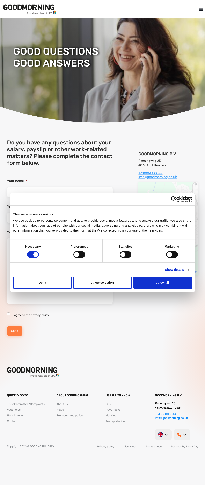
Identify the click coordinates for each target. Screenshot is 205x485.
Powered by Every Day (184, 446)
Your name (17, 185)
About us (62, 404)
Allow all (162, 282)
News (60, 410)
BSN (108, 404)
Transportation (115, 421)
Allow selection (102, 282)
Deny (42, 282)
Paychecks (113, 410)
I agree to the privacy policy (31, 319)
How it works (15, 415)
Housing (111, 415)
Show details (174, 269)
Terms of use (154, 446)
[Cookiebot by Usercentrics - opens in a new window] (174, 199)
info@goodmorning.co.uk (157, 181)
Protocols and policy (69, 415)
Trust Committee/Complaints (26, 404)
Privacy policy (105, 446)
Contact (12, 421)
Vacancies (14, 410)
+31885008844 (150, 177)
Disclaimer (129, 446)
